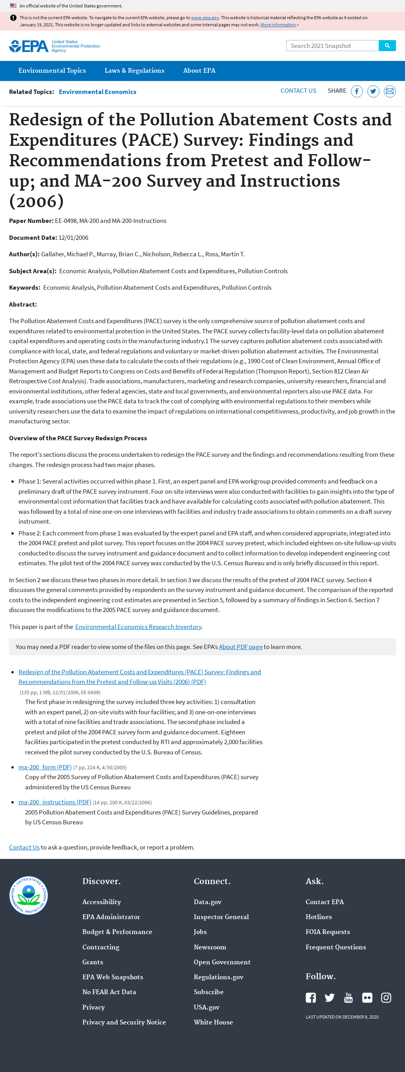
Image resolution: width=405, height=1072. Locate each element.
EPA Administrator (111, 917)
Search (387, 45)
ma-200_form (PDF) (45, 767)
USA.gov (206, 1007)
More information (278, 25)
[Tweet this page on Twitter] (373, 91)
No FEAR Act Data (109, 992)
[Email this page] (390, 91)
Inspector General (221, 917)
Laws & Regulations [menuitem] (134, 71)
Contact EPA (325, 902)
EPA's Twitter (330, 998)
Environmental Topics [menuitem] (52, 71)
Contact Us (298, 90)
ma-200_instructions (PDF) (54, 802)
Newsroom (210, 947)
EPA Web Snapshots (112, 977)
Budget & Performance (117, 932)
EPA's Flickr (367, 998)
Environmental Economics (98, 92)
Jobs (200, 932)
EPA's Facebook (311, 998)
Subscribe (209, 992)
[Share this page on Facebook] (357, 91)
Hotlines (319, 917)
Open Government (222, 962)
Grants (92, 962)
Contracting (100, 947)
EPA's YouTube (348, 998)
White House (213, 1022)
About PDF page (241, 646)
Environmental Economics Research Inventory (138, 626)
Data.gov (207, 902)
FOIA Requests (328, 932)
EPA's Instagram (386, 998)
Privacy (93, 1007)
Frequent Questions (336, 947)
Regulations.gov (218, 977)
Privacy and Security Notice (124, 1022)
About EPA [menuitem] (199, 71)
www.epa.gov (205, 17)
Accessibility (101, 902)
